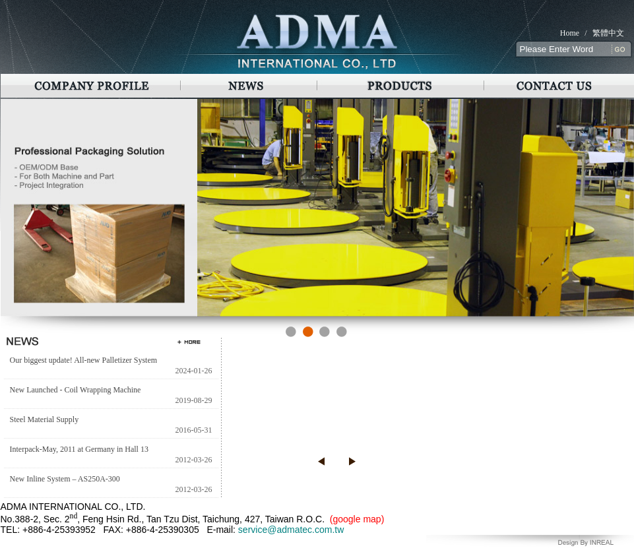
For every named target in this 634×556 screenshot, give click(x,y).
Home (569, 33)
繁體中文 (608, 33)
